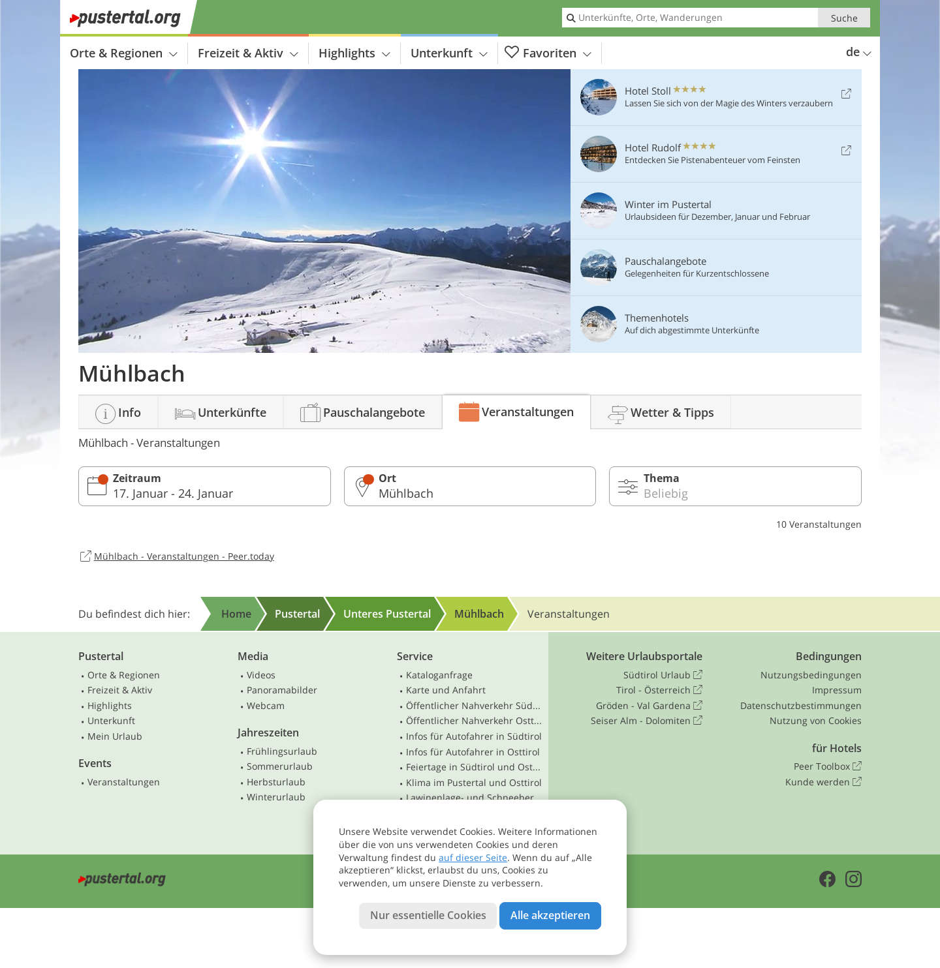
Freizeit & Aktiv (248, 53)
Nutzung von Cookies (816, 720)
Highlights (354, 53)
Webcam (266, 705)
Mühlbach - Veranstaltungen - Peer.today (176, 557)
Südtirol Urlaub (662, 675)
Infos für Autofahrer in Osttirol (473, 752)
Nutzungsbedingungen (811, 675)
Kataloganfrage (439, 675)
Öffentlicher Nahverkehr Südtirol (474, 705)
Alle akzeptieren (550, 915)
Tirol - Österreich (659, 690)
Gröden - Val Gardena (649, 705)
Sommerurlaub (280, 766)
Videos (261, 675)
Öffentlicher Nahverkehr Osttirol (474, 720)
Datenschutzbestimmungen (801, 705)
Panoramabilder (282, 690)
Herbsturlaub (276, 782)
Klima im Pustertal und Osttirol (474, 782)
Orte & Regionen (124, 53)
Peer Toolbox (828, 766)
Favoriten (548, 53)
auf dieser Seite (473, 857)
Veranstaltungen (123, 782)
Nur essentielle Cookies (428, 915)
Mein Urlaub (114, 736)
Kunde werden (823, 782)
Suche (844, 18)
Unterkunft (449, 53)
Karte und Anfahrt (446, 690)
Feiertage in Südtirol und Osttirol (474, 767)
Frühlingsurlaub (282, 751)
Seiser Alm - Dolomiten (646, 720)
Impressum (837, 690)
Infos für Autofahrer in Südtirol (474, 736)
